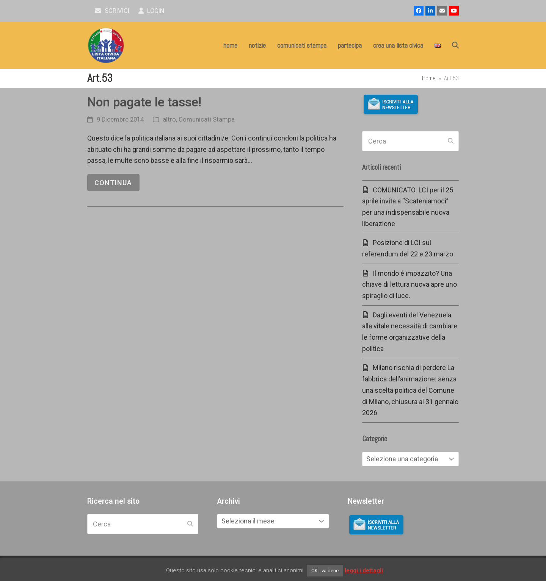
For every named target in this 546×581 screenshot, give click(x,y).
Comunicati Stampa (207, 119)
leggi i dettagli (364, 570)
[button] (455, 45)
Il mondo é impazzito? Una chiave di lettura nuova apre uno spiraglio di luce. (409, 284)
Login (151, 10)
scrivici (112, 10)
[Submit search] (450, 141)
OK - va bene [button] (325, 570)
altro (169, 119)
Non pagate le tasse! (144, 102)
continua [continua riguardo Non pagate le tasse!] (113, 183)
